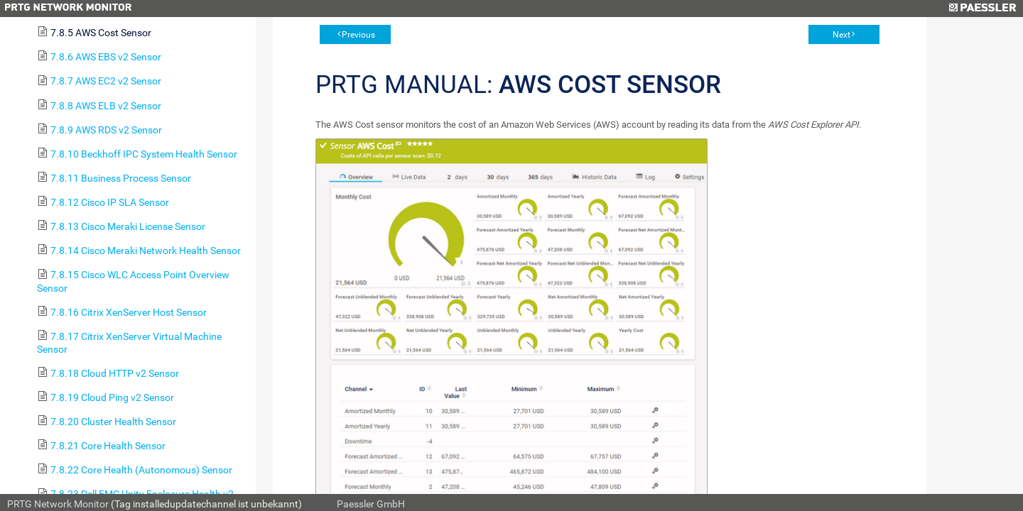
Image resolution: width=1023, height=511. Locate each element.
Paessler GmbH (371, 504)
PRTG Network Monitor (58, 504)
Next (841, 35)
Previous (358, 35)
